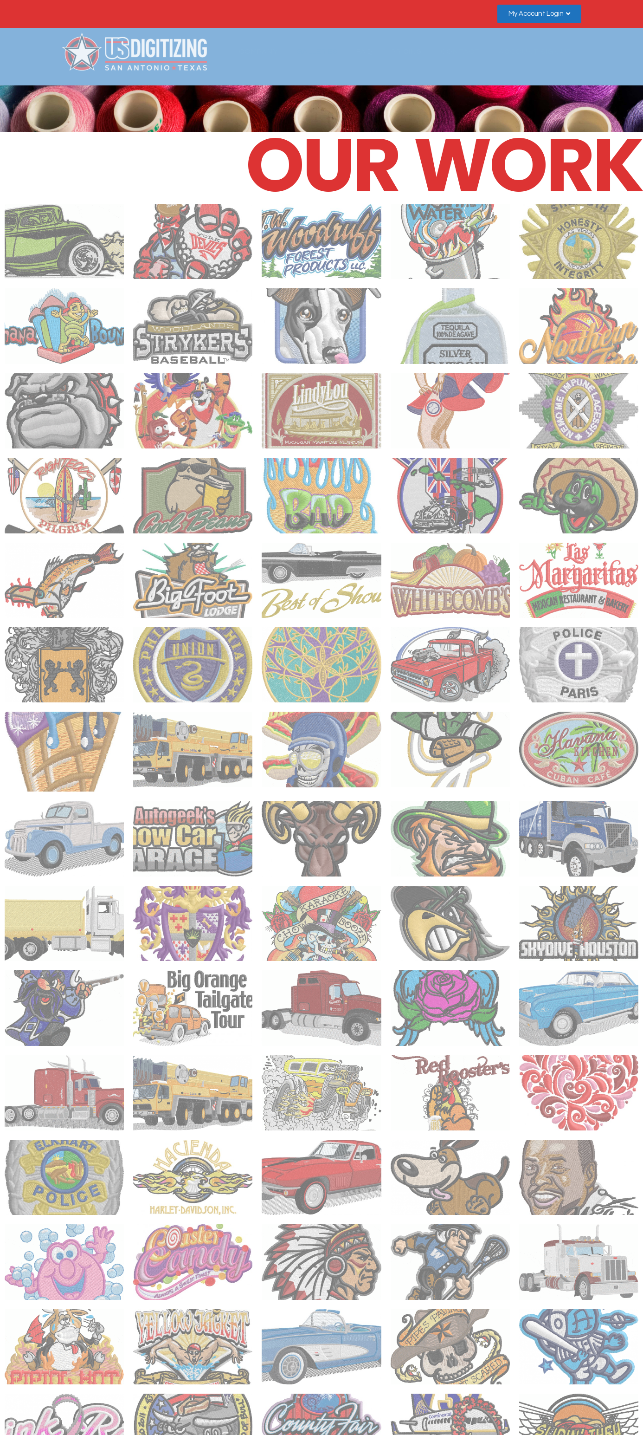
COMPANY (258, 51)
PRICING (406, 51)
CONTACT (460, 51)
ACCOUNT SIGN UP (535, 51)
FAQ (364, 51)
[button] (539, 14)
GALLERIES (317, 51)
